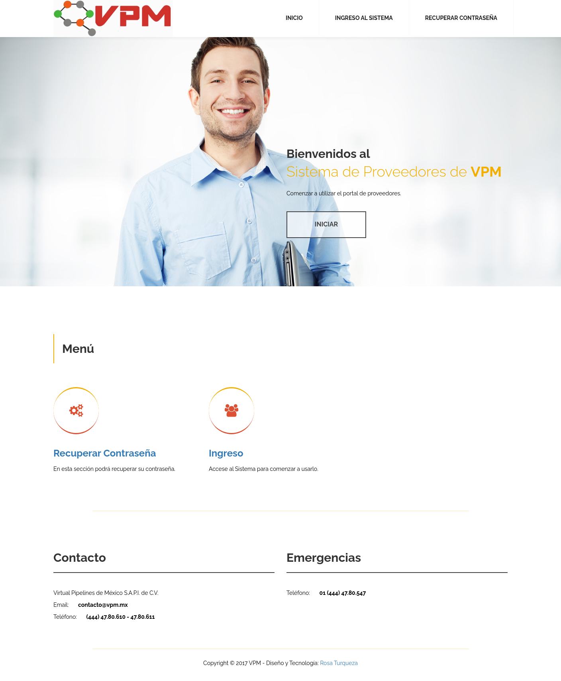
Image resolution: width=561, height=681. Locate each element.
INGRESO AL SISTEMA (364, 18)
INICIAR (326, 224)
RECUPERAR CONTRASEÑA (461, 18)
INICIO (294, 18)
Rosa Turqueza (339, 663)
